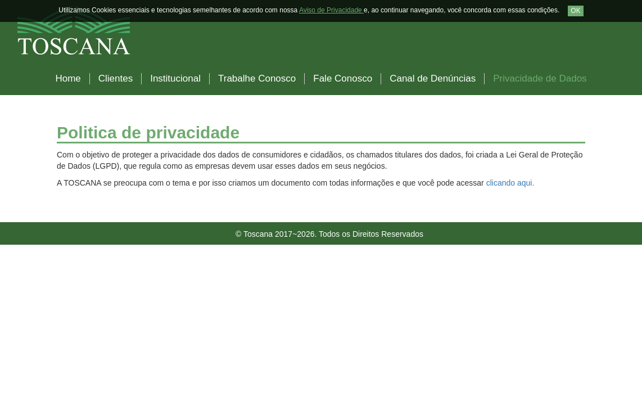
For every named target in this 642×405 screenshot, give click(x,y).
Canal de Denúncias (433, 78)
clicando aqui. (510, 182)
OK (575, 11)
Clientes (115, 78)
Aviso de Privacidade (331, 10)
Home (67, 78)
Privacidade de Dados (539, 78)
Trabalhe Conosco (257, 78)
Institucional (175, 78)
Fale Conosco (342, 78)
